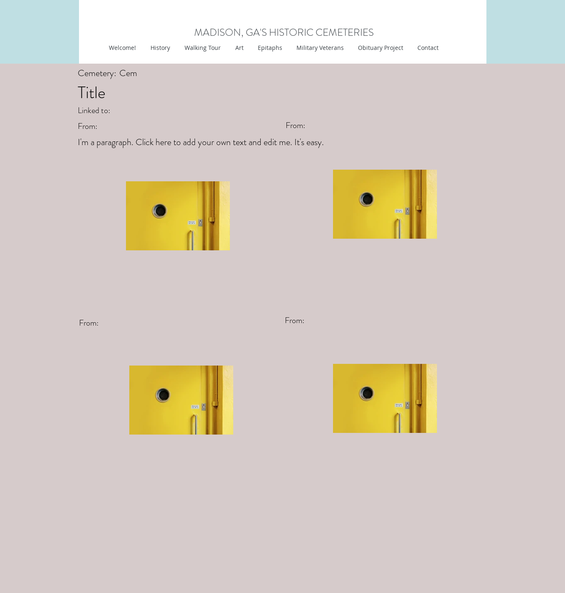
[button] (238, 48)
